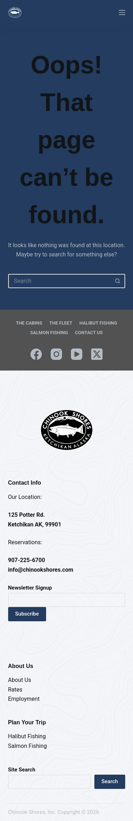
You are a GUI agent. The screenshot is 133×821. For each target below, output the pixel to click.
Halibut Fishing (98, 323)
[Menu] (122, 12)
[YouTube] (76, 354)
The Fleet (60, 323)
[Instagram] (56, 354)
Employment (24, 698)
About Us (19, 680)
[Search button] (118, 281)
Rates (15, 689)
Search (109, 781)
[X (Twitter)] (96, 354)
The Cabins (29, 323)
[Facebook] (36, 354)
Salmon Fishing (49, 332)
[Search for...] (59, 281)
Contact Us (89, 332)
